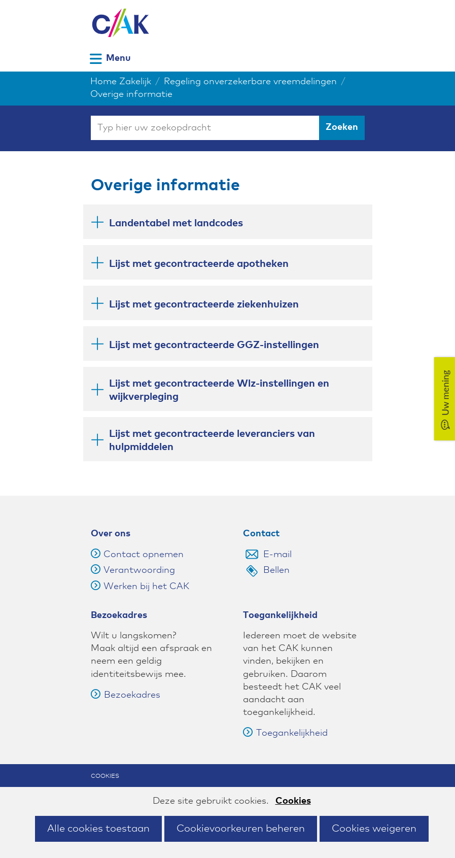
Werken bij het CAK (146, 586)
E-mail (277, 554)
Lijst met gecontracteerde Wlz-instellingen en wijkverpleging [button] (219, 390)
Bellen (276, 570)
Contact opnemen (143, 554)
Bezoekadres (125, 695)
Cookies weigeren (374, 828)
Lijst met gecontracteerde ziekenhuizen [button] (204, 304)
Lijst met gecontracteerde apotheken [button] (199, 263)
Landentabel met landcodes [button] (176, 222)
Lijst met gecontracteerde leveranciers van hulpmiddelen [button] (212, 440)
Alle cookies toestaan (98, 828)
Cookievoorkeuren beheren (241, 828)
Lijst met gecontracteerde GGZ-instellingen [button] (214, 344)
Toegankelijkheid (285, 733)
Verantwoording (139, 570)
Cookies (293, 801)
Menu (118, 58)
